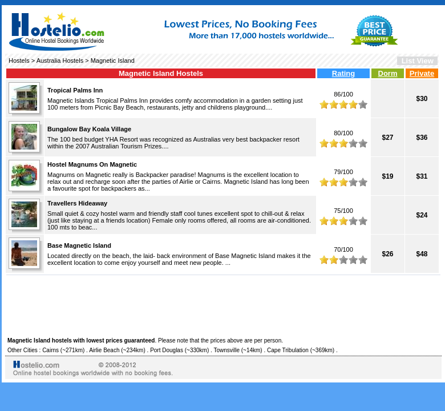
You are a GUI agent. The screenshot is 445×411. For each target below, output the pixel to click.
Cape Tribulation (288, 350)
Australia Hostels (60, 60)
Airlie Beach (104, 350)
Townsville (226, 350)
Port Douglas (166, 350)
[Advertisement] (223, 304)
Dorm (388, 73)
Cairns (50, 350)
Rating (343, 73)
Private (422, 73)
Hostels (19, 60)
